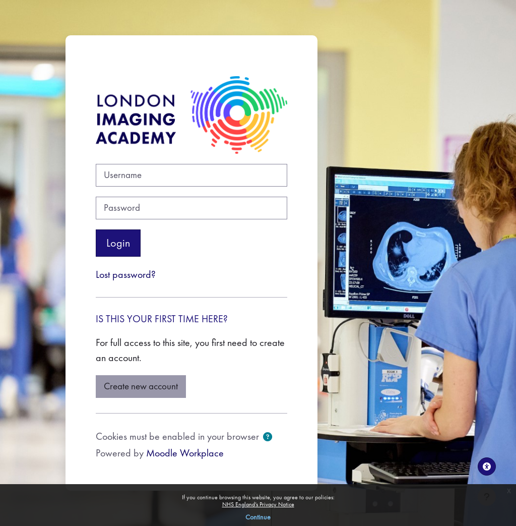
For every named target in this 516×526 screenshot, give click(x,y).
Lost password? (126, 274)
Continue (258, 516)
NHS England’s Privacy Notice (258, 504)
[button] (268, 437)
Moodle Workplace (185, 452)
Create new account (141, 386)
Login (118, 243)
